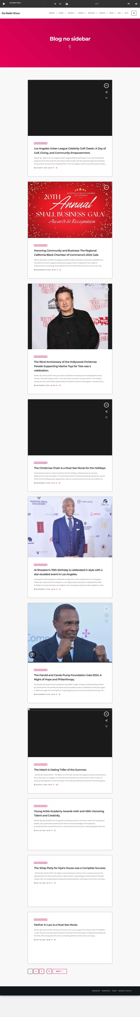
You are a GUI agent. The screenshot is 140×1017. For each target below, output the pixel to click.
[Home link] (11, 13)
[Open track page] (66, 4)
